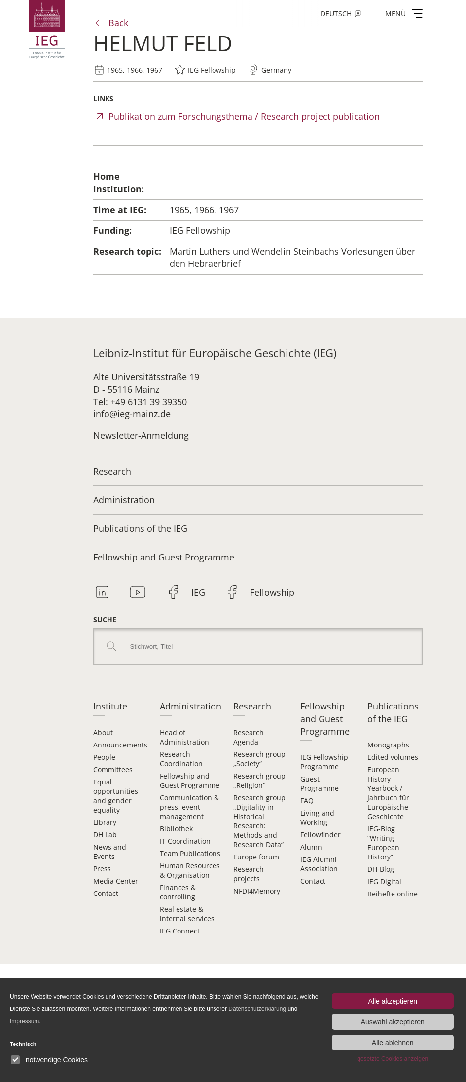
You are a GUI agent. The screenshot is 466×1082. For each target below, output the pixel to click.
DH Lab (105, 834)
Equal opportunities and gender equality (115, 796)
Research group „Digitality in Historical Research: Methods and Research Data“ (259, 821)
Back (118, 23)
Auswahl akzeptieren (393, 1022)
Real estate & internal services (187, 913)
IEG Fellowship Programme (324, 761)
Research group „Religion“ (259, 780)
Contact (105, 893)
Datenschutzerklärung (257, 1009)
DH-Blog (380, 869)
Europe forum (256, 856)
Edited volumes (392, 757)
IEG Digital (384, 881)
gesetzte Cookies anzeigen (392, 1058)
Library (104, 822)
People (104, 757)
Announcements (120, 744)
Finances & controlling (178, 892)
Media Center (115, 881)
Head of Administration (184, 737)
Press (102, 868)
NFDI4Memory (256, 890)
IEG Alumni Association (319, 864)
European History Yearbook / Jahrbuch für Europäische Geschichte (388, 793)
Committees (113, 769)
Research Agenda (248, 737)
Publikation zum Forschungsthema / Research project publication (244, 116)
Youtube (137, 592)
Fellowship (272, 592)
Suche (104, 619)
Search (111, 646)
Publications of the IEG (140, 528)
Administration (124, 500)
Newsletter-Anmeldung (141, 435)
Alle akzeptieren (392, 1001)
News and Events (109, 851)
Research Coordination (181, 758)
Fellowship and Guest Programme (163, 557)
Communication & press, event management (189, 807)
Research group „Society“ (259, 758)
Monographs (388, 744)
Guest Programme (319, 783)
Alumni (312, 847)
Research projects (248, 873)
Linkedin (102, 592)
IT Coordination (185, 841)
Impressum (24, 1021)
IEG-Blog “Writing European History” (383, 842)
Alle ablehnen (393, 1042)
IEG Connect (180, 930)
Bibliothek (176, 828)
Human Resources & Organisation (190, 870)
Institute (110, 706)
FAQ (307, 800)
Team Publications (190, 853)
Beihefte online (392, 893)
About (103, 732)
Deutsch (336, 13)
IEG (198, 592)
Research (112, 471)
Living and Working (317, 817)
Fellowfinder (320, 834)
